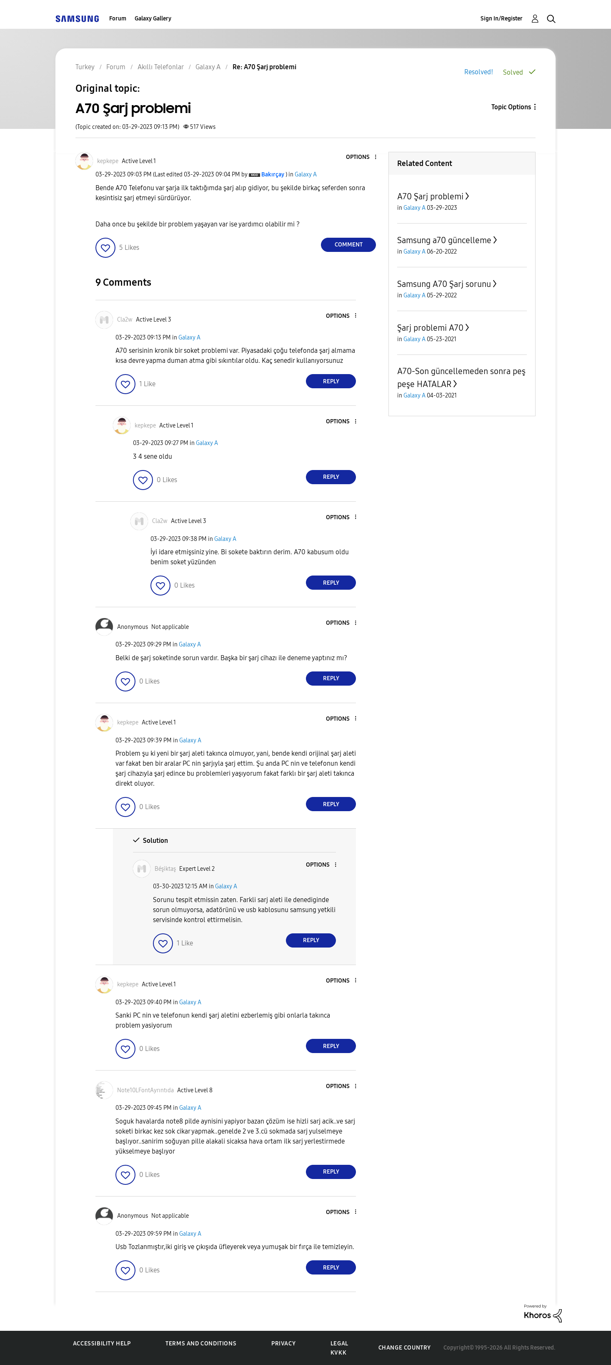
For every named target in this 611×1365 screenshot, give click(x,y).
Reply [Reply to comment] (331, 381)
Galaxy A (306, 174)
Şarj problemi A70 (430, 328)
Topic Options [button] (511, 107)
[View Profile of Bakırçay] (272, 174)
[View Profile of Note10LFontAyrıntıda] (145, 1090)
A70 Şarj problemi (430, 196)
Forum (117, 18)
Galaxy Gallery (153, 18)
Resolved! (478, 72)
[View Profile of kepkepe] (107, 161)
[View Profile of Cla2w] (125, 319)
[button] (361, 157)
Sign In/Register (502, 18)
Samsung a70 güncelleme (444, 240)
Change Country (404, 1347)
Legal (339, 1343)
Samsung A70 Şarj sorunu (444, 284)
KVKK (338, 1352)
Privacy (283, 1343)
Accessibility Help (102, 1343)
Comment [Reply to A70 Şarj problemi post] (349, 244)
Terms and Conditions (200, 1343)
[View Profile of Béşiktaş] (165, 868)
